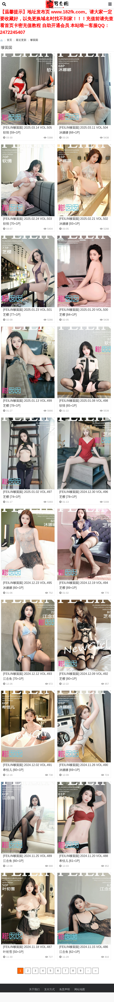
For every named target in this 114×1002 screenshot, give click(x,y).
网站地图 (79, 989)
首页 (9, 39)
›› (95, 970)
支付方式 (49, 989)
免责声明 (64, 989)
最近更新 (21, 39)
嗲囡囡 (34, 39)
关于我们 (34, 989)
